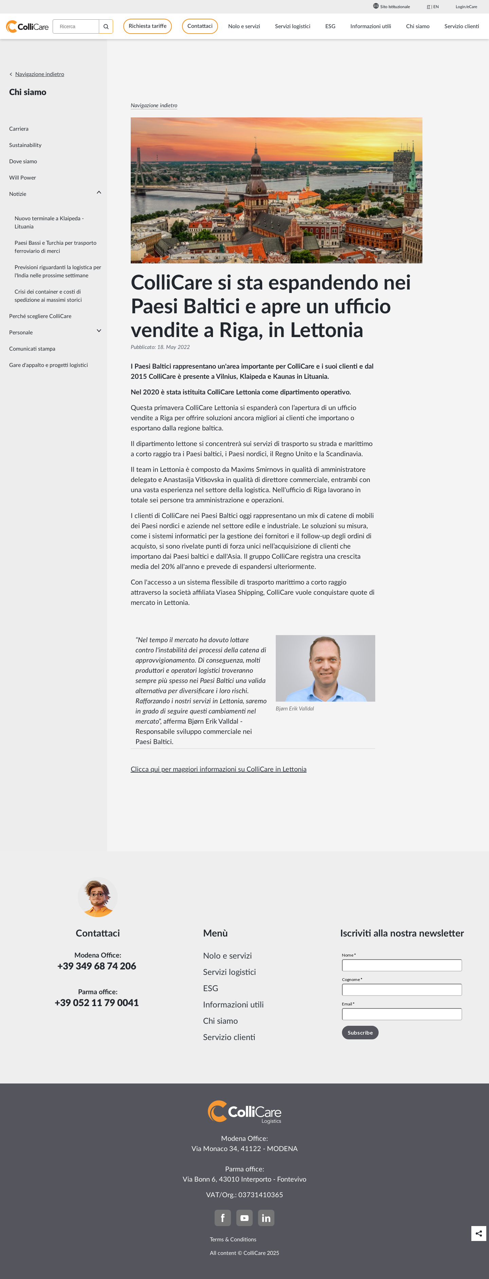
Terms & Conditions (233, 1239)
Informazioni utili (233, 1005)
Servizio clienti (229, 1038)
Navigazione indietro (39, 74)
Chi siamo (220, 1021)
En (436, 7)
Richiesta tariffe (147, 26)
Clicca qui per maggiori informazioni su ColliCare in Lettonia (219, 769)
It (428, 7)
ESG (210, 989)
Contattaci (200, 26)
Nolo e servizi (227, 956)
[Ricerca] (106, 26)
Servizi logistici (229, 972)
